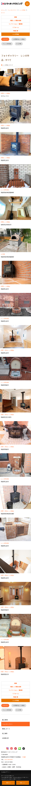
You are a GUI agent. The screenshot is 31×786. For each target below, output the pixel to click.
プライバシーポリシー (17, 777)
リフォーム (15, 27)
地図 (24, 756)
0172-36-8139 (8, 759)
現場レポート (6, 728)
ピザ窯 (19, 43)
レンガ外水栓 (7, 43)
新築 (15, 17)
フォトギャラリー (7, 724)
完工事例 (4, 733)
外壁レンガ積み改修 (15, 20)
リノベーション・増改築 (15, 24)
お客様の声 (5, 738)
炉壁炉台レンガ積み (19, 39)
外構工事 (15, 31)
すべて (6, 39)
